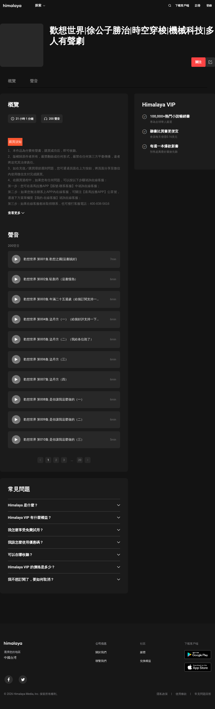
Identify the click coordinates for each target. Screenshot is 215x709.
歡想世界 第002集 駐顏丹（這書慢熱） (51, 279)
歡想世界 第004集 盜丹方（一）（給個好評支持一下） (61, 319)
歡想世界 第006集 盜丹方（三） (46, 359)
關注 (198, 62)
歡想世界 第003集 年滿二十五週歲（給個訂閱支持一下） (61, 299)
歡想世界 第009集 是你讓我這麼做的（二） (54, 419)
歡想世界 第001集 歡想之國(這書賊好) (50, 259)
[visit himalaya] (12, 6)
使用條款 (181, 693)
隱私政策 (162, 693)
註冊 (197, 5)
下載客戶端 (182, 5)
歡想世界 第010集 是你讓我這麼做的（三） (54, 439)
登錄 (209, 5)
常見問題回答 (203, 693)
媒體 (142, 652)
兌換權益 (145, 660)
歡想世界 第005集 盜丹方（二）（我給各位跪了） (59, 339)
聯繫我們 (101, 660)
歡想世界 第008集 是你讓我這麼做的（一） (54, 399)
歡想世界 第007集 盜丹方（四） (46, 379)
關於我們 (101, 652)
